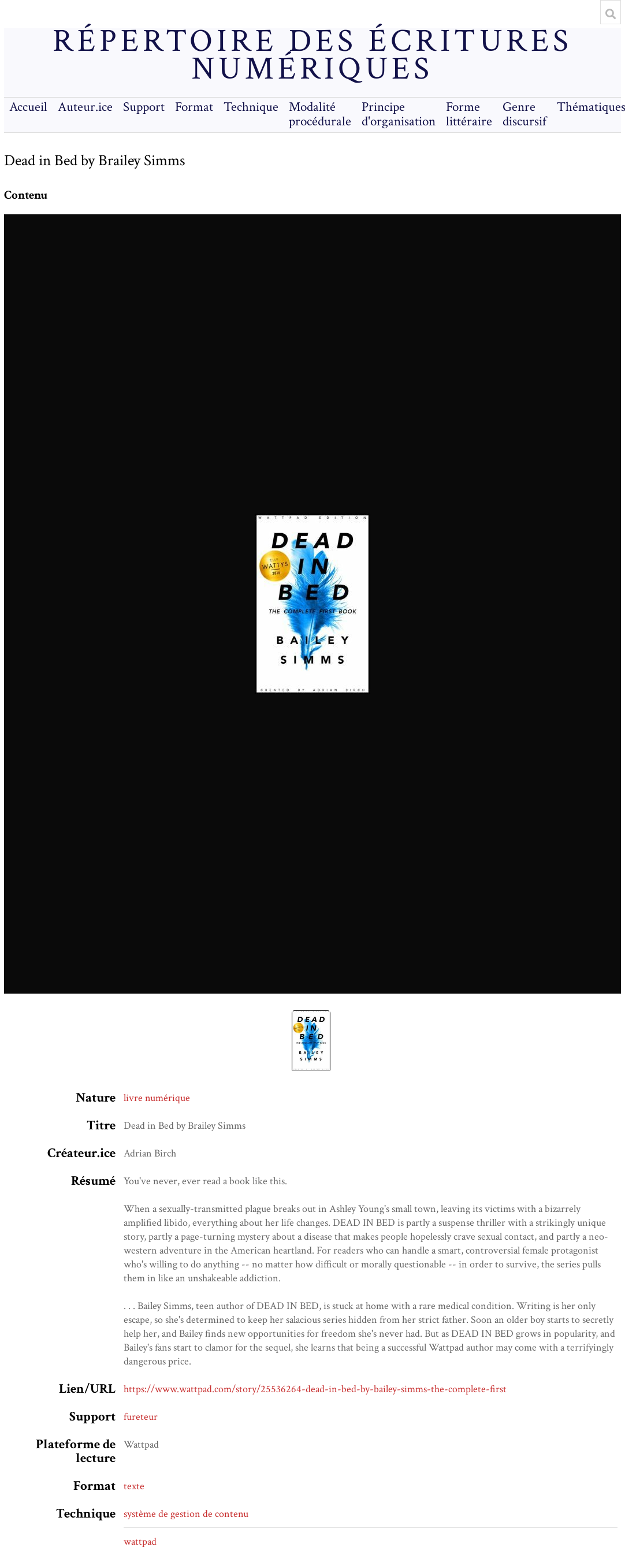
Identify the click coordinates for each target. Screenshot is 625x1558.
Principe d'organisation (399, 114)
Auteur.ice (85, 107)
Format (194, 107)
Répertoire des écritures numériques (312, 55)
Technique (251, 107)
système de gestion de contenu (186, 1513)
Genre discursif (524, 114)
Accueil (28, 107)
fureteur (141, 1416)
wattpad (140, 1541)
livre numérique (157, 1098)
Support (144, 107)
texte (134, 1486)
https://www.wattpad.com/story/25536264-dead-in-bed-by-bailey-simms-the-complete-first (315, 1389)
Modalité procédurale (320, 114)
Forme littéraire (469, 114)
